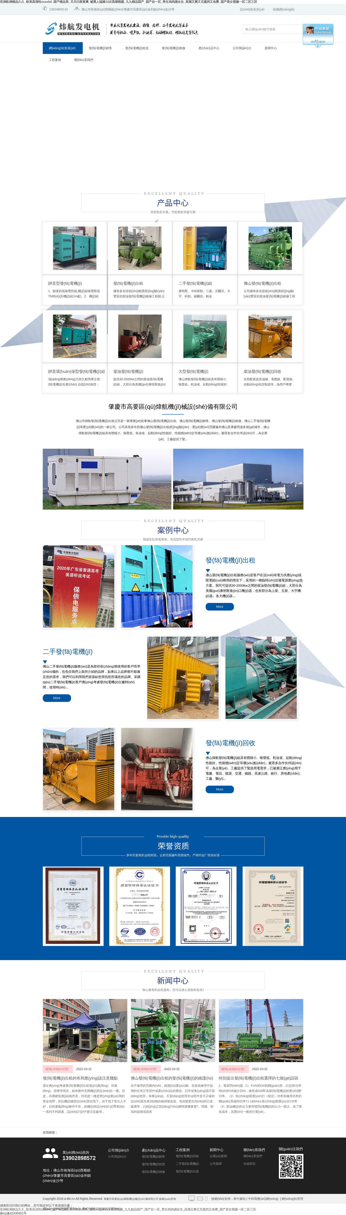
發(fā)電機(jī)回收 (231, 742)
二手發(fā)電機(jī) (68, 651)
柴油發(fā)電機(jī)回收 (262, 371)
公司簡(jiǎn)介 (242, 48)
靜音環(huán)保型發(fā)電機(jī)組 (76, 371)
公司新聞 (216, 1163)
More (219, 606)
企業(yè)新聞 (218, 1156)
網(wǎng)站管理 (292, 1198)
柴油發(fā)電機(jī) (128, 371)
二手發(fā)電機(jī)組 (195, 283)
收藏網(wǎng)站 (284, 9)
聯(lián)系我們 (83, 60)
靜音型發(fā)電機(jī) (65, 283)
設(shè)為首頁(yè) (252, 9)
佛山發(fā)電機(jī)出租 (262, 283)
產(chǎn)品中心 (209, 48)
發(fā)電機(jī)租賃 (137, 48)
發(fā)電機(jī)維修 (173, 48)
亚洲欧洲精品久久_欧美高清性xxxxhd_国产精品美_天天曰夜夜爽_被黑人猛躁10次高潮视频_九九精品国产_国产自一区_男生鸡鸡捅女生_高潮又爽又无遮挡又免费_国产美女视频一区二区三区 (128, 1)
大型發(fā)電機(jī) (194, 371)
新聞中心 (271, 48)
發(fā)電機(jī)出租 (128, 283)
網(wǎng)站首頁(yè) (62, 48)
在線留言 (249, 1163)
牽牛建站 (239, 1198)
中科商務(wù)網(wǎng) (263, 1198)
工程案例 (55, 60)
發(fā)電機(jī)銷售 (100, 48)
